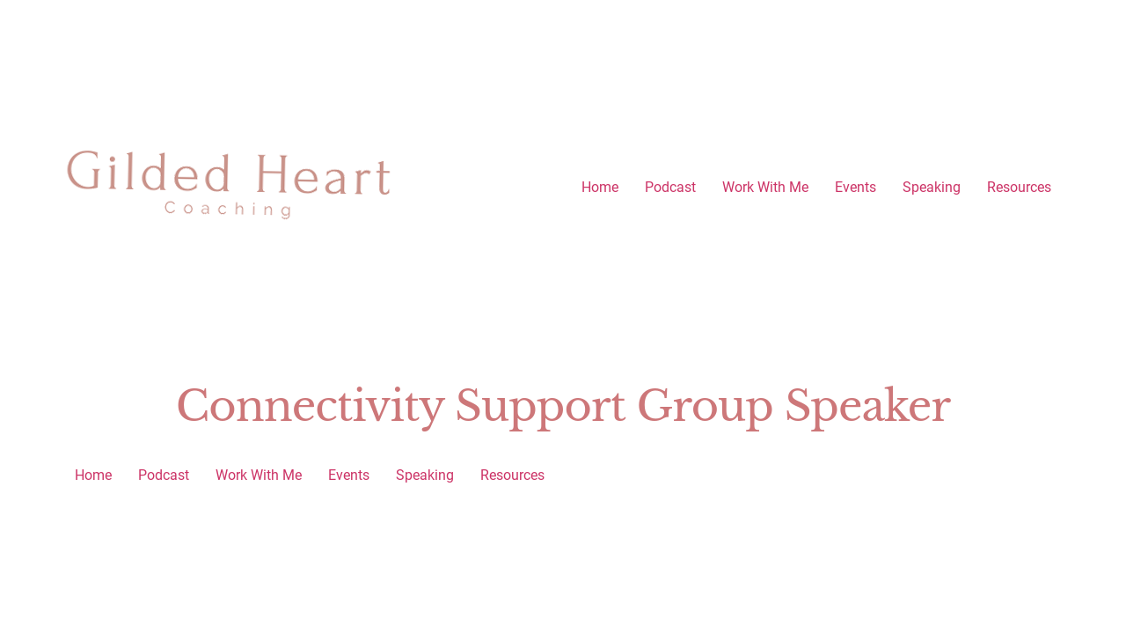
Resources (1019, 187)
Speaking (932, 187)
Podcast (670, 187)
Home (599, 187)
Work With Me (765, 187)
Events (855, 187)
